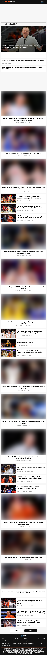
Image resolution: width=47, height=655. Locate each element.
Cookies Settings (6, 645)
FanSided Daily (5, 641)
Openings (15, 638)
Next (30, 630)
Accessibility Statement (29, 643)
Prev (16, 630)
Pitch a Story (16, 641)
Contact (25, 638)
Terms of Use (41, 641)
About (3, 638)
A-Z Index (40, 643)
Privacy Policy (27, 641)
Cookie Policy (5, 643)
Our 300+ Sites (41, 638)
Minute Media (10, 648)
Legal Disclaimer (17, 643)
